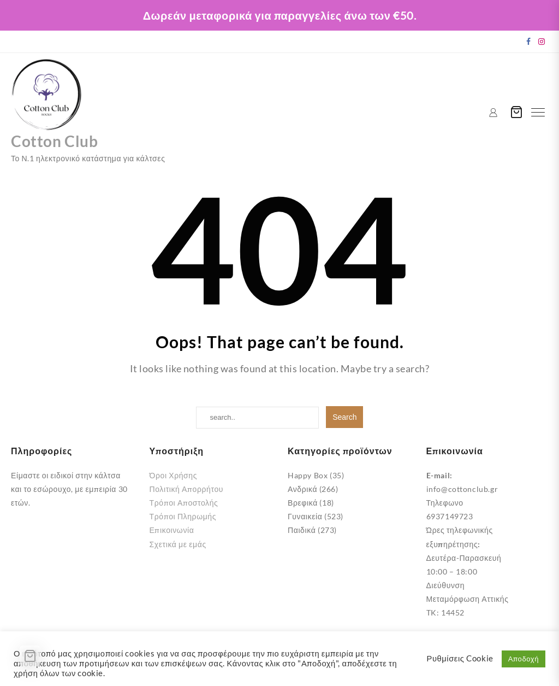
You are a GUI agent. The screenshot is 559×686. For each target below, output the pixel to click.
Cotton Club (57, 140)
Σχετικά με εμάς (178, 544)
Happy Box (308, 475)
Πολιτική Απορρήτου (187, 489)
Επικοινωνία (172, 530)
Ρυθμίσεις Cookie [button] (460, 658)
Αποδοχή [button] (523, 658)
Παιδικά (302, 530)
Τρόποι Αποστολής (184, 502)
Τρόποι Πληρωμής (183, 516)
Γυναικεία (305, 516)
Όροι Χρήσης (174, 475)
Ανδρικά (302, 489)
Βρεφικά (303, 502)
